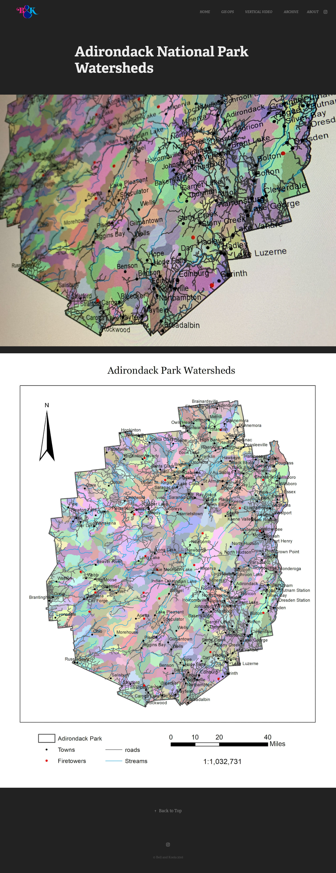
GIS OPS (227, 12)
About (312, 12)
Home (205, 12)
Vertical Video (258, 12)
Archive (291, 12)
